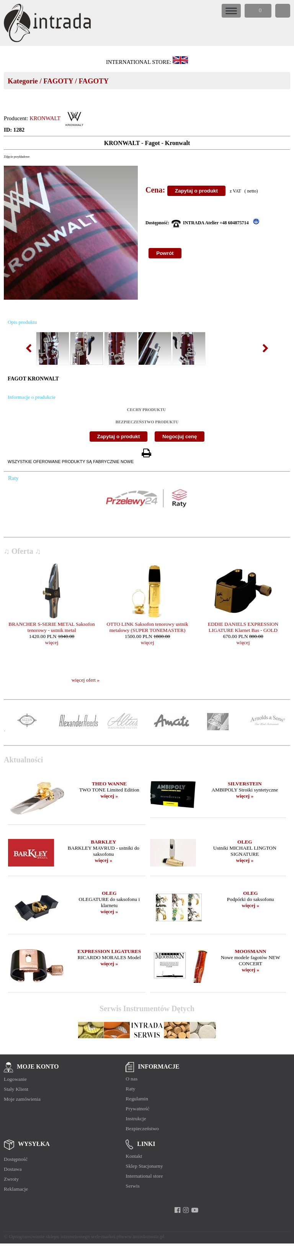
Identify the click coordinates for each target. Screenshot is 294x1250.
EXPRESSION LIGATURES (109, 951)
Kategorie (23, 81)
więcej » (109, 796)
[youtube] (194, 1210)
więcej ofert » (86, 680)
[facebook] (177, 1210)
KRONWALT (44, 118)
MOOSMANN (250, 951)
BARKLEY (103, 842)
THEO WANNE (109, 784)
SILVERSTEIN (244, 784)
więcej (52, 642)
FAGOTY (58, 81)
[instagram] (185, 1210)
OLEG (244, 842)
